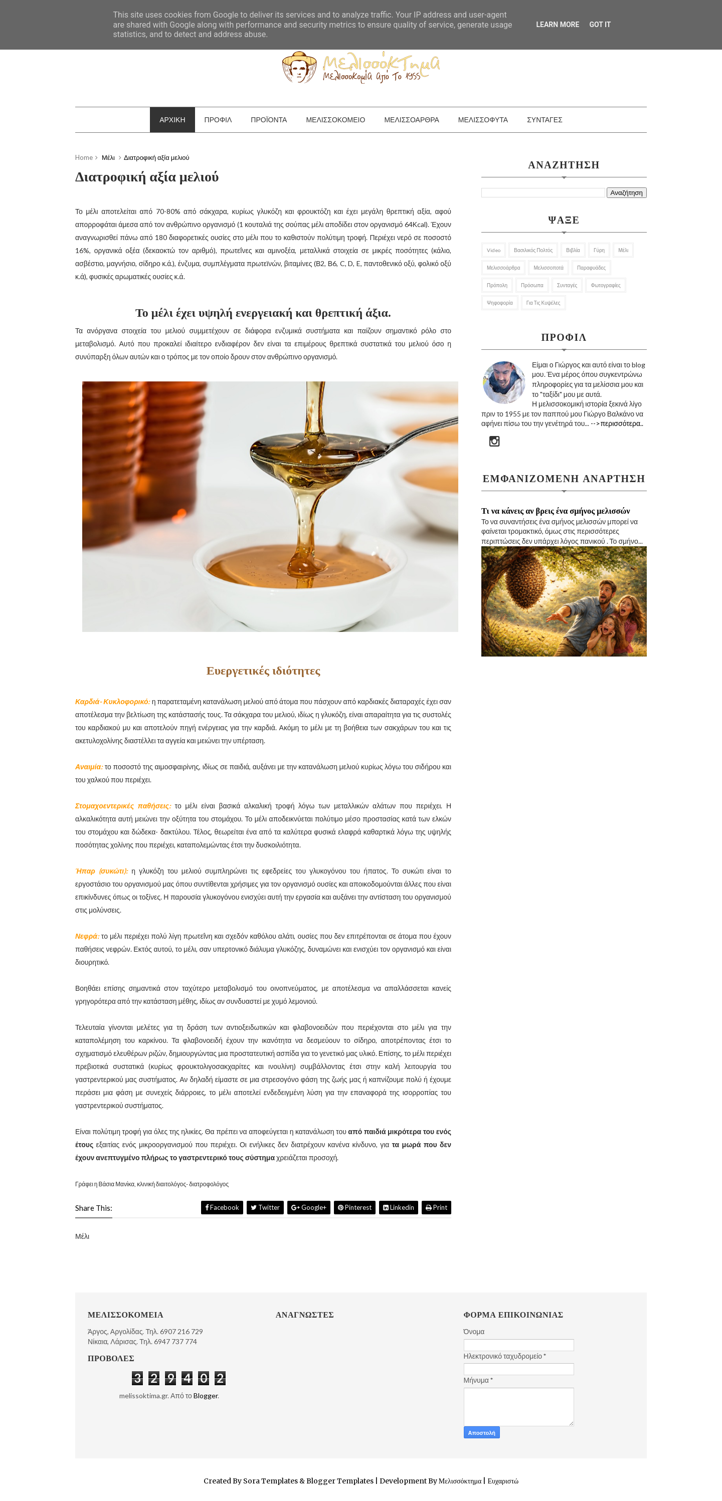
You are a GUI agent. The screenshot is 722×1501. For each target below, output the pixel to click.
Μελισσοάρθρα (503, 268)
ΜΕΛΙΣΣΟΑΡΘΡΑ (411, 119)
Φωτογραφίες (605, 285)
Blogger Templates (340, 1480)
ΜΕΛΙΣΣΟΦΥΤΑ (483, 119)
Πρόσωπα (532, 285)
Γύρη (599, 250)
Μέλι (623, 250)
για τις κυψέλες (543, 303)
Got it (600, 25)
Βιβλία (573, 250)
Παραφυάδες (591, 268)
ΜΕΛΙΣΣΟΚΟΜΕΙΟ (335, 119)
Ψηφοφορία (500, 303)
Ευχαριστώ (502, 1480)
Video (493, 250)
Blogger (206, 1395)
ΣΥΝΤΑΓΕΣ (545, 119)
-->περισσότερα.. (617, 423)
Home (84, 157)
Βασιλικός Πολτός (533, 250)
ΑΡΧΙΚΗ (172, 119)
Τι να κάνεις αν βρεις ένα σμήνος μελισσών (555, 511)
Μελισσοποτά (548, 268)
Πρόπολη (497, 285)
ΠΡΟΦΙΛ (218, 119)
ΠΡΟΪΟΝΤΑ (269, 119)
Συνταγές (567, 285)
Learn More (557, 25)
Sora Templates (270, 1480)
